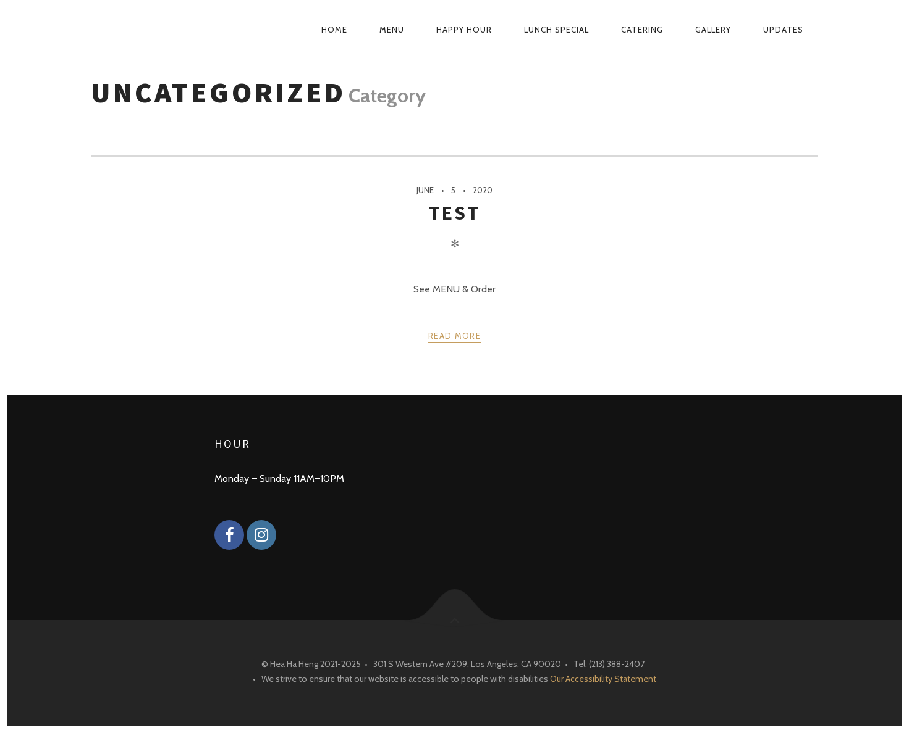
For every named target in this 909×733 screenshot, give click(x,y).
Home (334, 30)
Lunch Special (556, 30)
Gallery (713, 30)
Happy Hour (464, 30)
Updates (783, 30)
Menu (391, 30)
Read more (454, 336)
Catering (642, 30)
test (454, 213)
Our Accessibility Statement (603, 678)
